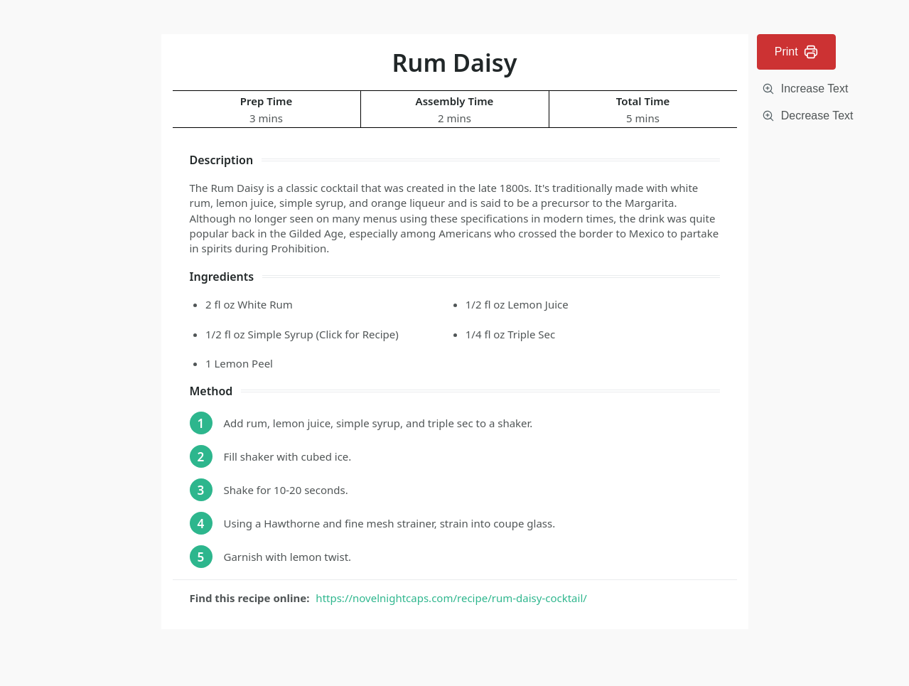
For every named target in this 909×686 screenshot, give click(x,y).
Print (796, 52)
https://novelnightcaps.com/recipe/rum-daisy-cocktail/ (451, 598)
